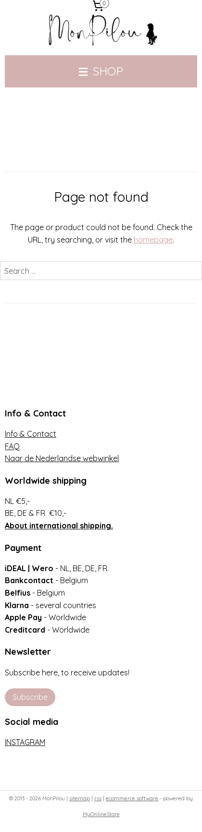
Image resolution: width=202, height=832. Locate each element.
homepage (153, 240)
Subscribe (30, 697)
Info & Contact (30, 434)
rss (97, 798)
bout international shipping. (61, 525)
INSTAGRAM (25, 742)
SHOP (101, 71)
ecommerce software (132, 798)
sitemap (79, 798)
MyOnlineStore (101, 814)
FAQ (12, 446)
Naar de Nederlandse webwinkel (62, 458)
